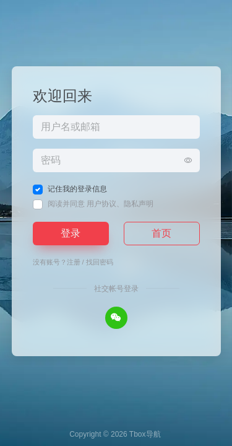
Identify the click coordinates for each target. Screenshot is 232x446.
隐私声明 (138, 203)
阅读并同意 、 (100, 203)
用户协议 (101, 203)
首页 (161, 233)
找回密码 (99, 262)
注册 (73, 262)
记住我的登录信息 (77, 189)
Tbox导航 (145, 434)
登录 (70, 233)
